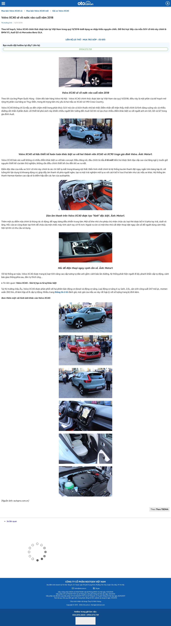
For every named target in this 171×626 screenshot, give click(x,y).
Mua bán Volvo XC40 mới (37, 11)
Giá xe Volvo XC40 (60, 11)
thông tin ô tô (61, 292)
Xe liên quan (12, 521)
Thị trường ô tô (6, 23)
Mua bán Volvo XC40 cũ (12, 11)
